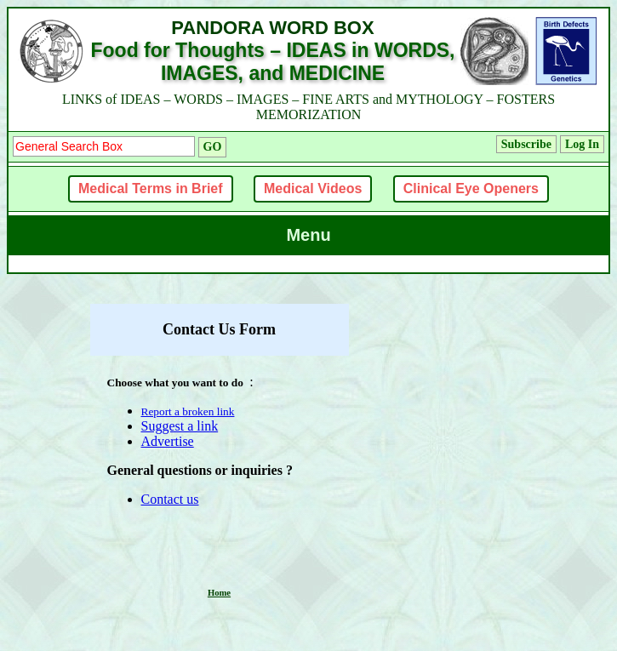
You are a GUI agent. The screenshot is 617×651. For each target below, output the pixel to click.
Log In (582, 144)
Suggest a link (180, 426)
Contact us (170, 499)
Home (219, 592)
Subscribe (526, 144)
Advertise (167, 441)
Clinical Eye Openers (471, 188)
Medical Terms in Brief (150, 188)
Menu (308, 235)
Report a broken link (188, 411)
